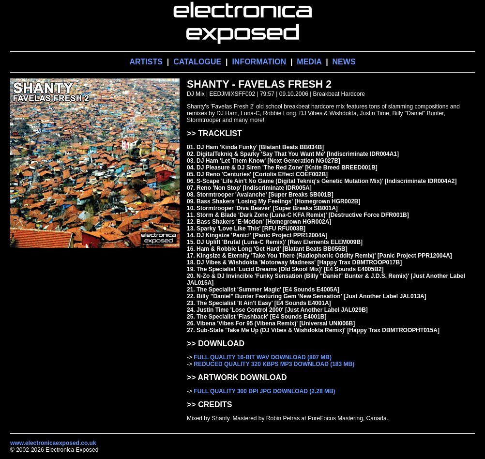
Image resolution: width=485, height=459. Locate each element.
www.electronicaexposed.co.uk (53, 443)
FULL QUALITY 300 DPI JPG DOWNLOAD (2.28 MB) (264, 391)
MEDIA (309, 62)
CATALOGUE (197, 62)
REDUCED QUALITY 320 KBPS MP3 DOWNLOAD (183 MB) (274, 364)
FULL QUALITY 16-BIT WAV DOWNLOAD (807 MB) (263, 357)
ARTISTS (145, 62)
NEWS (344, 62)
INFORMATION (259, 62)
